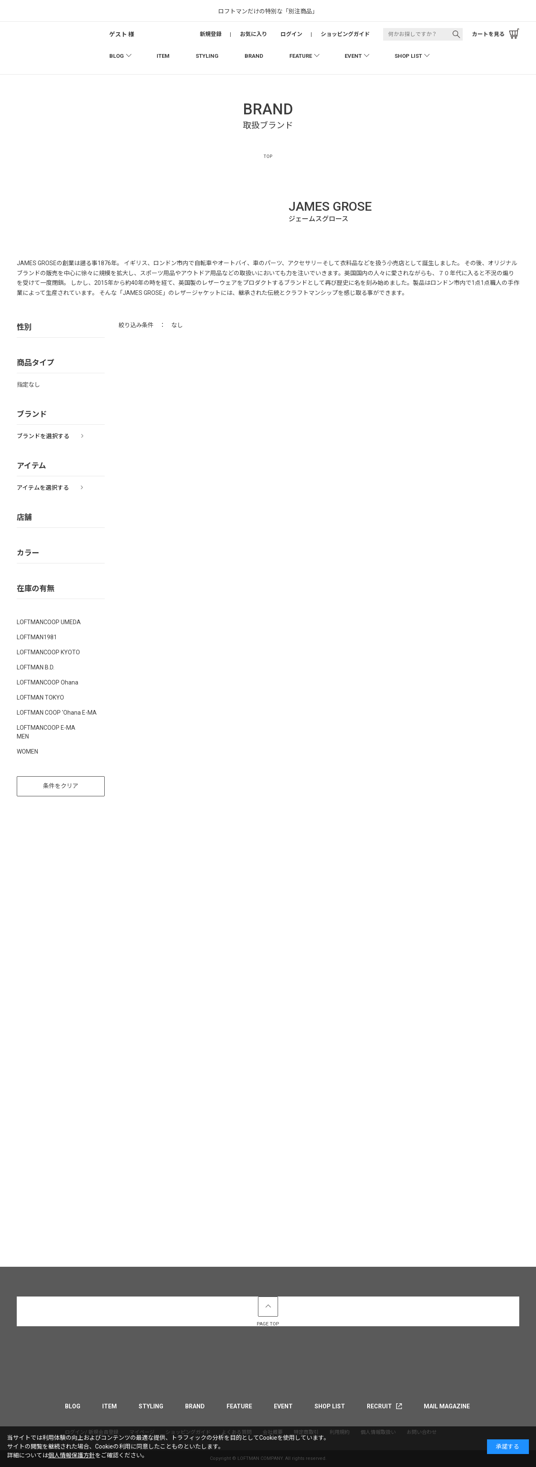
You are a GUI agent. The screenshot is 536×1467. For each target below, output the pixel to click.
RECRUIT (379, 1406)
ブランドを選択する (43, 436)
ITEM (163, 56)
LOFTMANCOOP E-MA (46, 727)
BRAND (254, 56)
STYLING (207, 56)
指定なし (28, 384)
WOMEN (27, 751)
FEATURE (300, 56)
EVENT (353, 56)
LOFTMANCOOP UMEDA (49, 622)
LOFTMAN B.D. (35, 667)
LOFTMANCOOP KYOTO (48, 652)
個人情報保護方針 (71, 1455)
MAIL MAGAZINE (447, 1406)
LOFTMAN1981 (37, 637)
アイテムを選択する (43, 487)
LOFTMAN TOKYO (40, 697)
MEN (23, 736)
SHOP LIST (408, 56)
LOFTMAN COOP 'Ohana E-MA (57, 712)
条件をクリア (60, 786)
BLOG (116, 56)
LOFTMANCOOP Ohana (47, 682)
